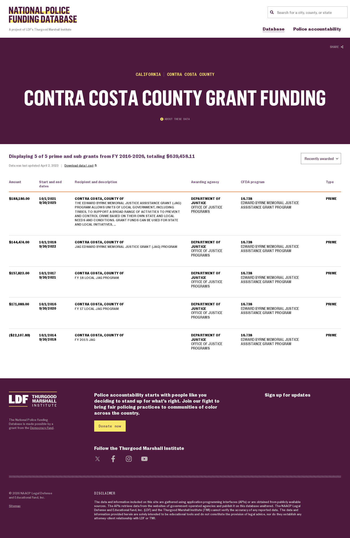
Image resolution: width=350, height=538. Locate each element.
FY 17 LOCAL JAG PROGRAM (97, 309)
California (147, 74)
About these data (175, 119)
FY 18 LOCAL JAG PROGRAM (97, 278)
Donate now (110, 426)
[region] (175, 268)
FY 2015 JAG (85, 340)
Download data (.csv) (81, 166)
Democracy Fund (41, 428)
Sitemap (15, 506)
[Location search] (311, 12)
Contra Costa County (191, 74)
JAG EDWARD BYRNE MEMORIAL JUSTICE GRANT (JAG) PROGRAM (127, 247)
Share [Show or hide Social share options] (336, 47)
